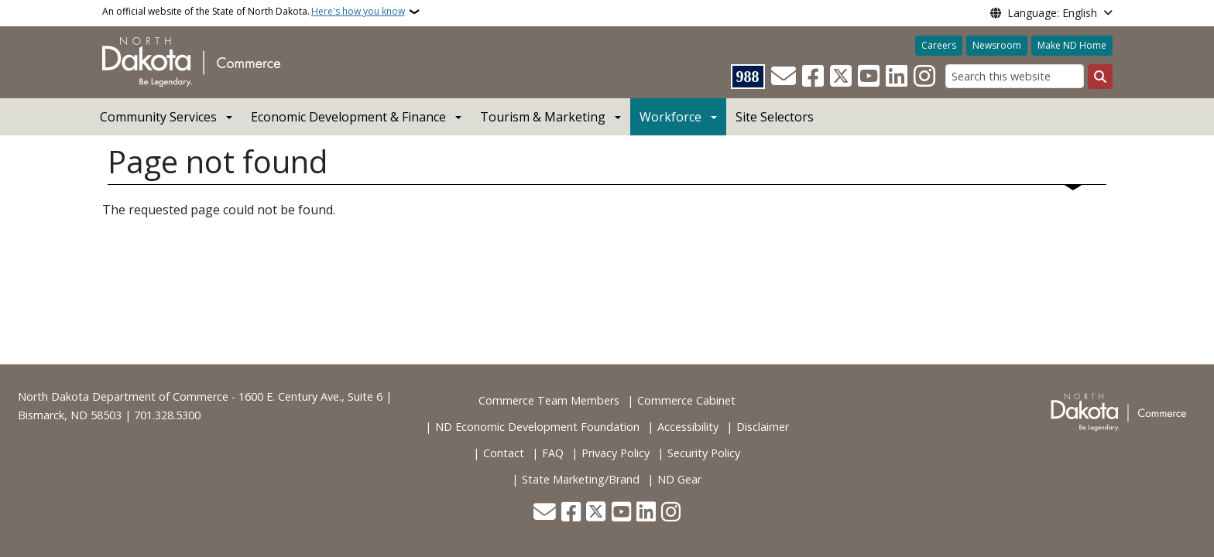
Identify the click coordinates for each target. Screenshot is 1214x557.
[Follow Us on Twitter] (841, 76)
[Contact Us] (783, 76)
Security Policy (703, 453)
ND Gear (679, 479)
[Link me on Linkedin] (896, 76)
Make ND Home (1071, 45)
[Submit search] (1100, 76)
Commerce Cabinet (686, 400)
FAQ (553, 453)
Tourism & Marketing (542, 116)
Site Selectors (775, 116)
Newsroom (996, 45)
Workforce (670, 116)
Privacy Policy (615, 453)
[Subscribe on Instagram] (924, 76)
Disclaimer (762, 426)
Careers (938, 45)
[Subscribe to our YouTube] (869, 76)
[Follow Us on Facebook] (813, 76)
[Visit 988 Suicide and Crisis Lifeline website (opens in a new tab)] (748, 76)
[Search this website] (1014, 76)
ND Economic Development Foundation (537, 426)
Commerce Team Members (548, 400)
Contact (503, 453)
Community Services (158, 116)
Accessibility (687, 426)
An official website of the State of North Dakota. (253, 12)
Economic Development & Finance (348, 116)
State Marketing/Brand (581, 479)
